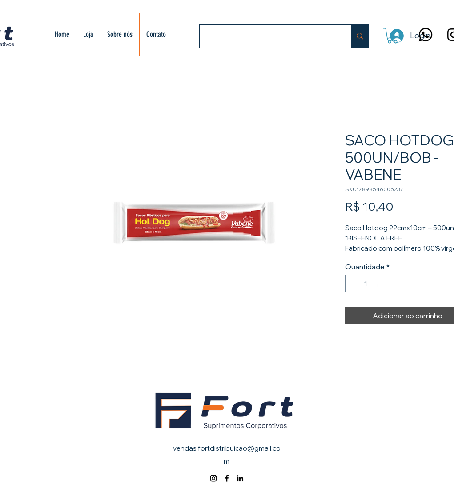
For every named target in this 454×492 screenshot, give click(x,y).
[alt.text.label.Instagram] (213, 478)
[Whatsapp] (425, 34)
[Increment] (378, 283)
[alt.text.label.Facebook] (226, 478)
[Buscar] (269, 36)
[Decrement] (352, 283)
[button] (392, 35)
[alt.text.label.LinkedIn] (240, 478)
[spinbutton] (365, 283)
